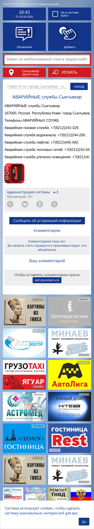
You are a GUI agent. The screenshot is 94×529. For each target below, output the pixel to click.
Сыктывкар (30, 71)
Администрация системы (48, 4)
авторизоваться (47, 285)
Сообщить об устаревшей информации (47, 225)
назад (79, 86)
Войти (64, 15)
